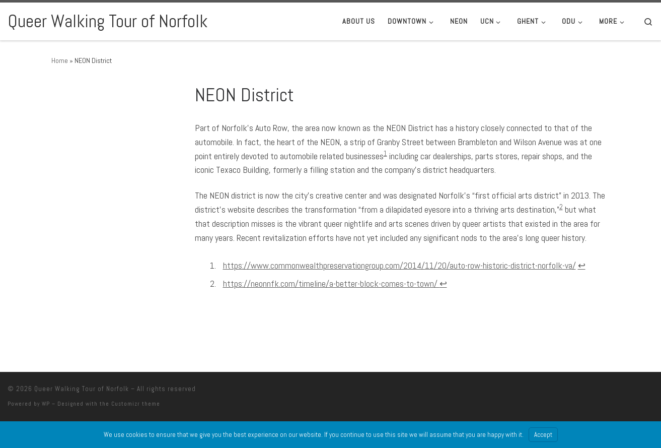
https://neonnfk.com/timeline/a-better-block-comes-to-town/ (331, 283)
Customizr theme (135, 403)
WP (46, 403)
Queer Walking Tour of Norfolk (81, 389)
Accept (543, 434)
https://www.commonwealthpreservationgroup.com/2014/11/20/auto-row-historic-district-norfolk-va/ (399, 265)
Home (59, 60)
